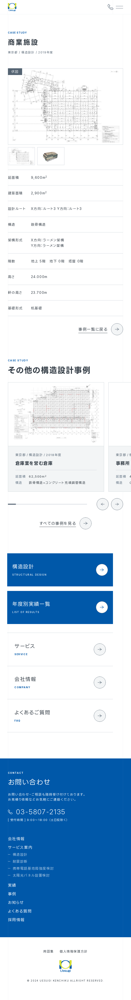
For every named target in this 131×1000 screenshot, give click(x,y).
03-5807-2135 (41, 818)
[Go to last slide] (103, 514)
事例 (12, 900)
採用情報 (16, 926)
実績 (12, 891)
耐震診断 (20, 868)
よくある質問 (20, 917)
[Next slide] (117, 514)
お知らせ (16, 909)
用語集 (48, 958)
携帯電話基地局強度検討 (33, 875)
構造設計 (20, 861)
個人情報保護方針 (74, 958)
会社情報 (16, 845)
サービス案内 (20, 853)
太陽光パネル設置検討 (31, 882)
